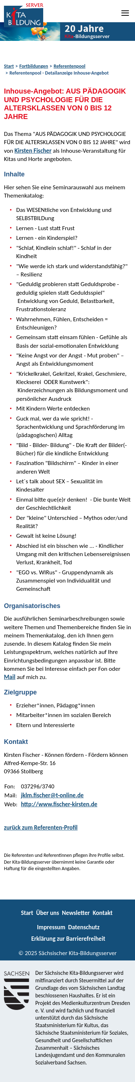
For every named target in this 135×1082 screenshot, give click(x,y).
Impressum (51, 927)
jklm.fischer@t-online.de (52, 795)
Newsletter (76, 913)
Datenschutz (83, 927)
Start (9, 66)
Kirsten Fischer (32, 151)
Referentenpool (69, 66)
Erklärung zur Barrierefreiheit (68, 939)
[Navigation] (125, 13)
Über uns (47, 913)
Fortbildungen (33, 66)
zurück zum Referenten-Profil (41, 827)
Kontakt (102, 913)
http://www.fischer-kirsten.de (59, 804)
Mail (9, 677)
